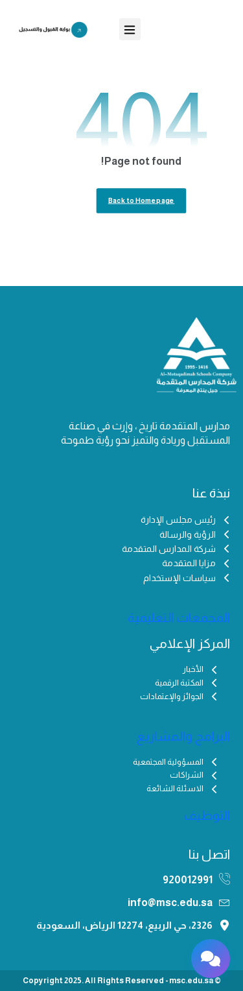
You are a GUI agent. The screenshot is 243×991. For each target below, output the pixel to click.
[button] (130, 29)
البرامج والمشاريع (183, 736)
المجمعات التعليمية (179, 617)
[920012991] (224, 879)
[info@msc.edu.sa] (224, 901)
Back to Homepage (141, 201)
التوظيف (207, 815)
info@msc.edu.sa (170, 902)
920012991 (188, 879)
